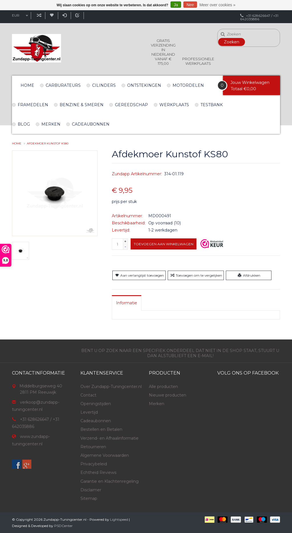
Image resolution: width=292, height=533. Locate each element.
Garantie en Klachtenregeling (109, 481)
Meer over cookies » (217, 5)
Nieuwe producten (167, 395)
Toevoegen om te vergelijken (195, 275)
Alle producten (163, 386)
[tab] (126, 303)
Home (27, 85)
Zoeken (231, 42)
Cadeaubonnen (91, 124)
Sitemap (88, 498)
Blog (24, 124)
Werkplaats (174, 104)
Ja (176, 5)
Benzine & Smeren (82, 104)
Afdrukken (248, 275)
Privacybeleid (93, 463)
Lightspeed (119, 519)
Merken (50, 124)
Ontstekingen (144, 85)
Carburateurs (63, 85)
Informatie (126, 302)
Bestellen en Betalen (101, 429)
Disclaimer (90, 489)
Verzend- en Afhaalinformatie (109, 438)
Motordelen (188, 85)
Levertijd (89, 412)
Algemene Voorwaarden (104, 455)
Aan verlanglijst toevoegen (139, 275)
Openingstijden (95, 403)
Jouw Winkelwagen (249, 82)
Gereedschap (131, 104)
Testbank (211, 104)
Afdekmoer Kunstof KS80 (47, 143)
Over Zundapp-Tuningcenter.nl (111, 386)
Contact (88, 395)
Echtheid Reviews (98, 472)
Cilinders (104, 85)
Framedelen (33, 104)
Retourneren (93, 446)
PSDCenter (63, 526)
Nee (190, 5)
